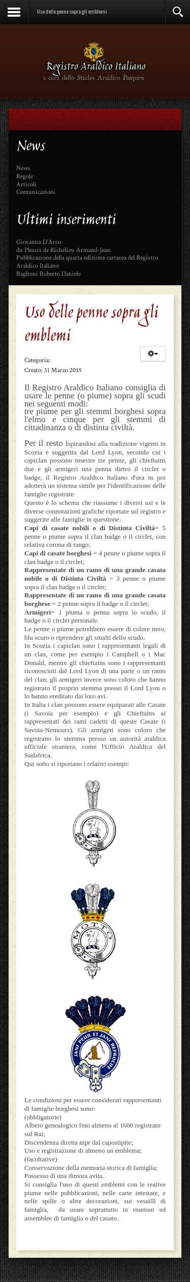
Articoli (26, 185)
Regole (24, 177)
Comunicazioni (36, 192)
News (23, 169)
